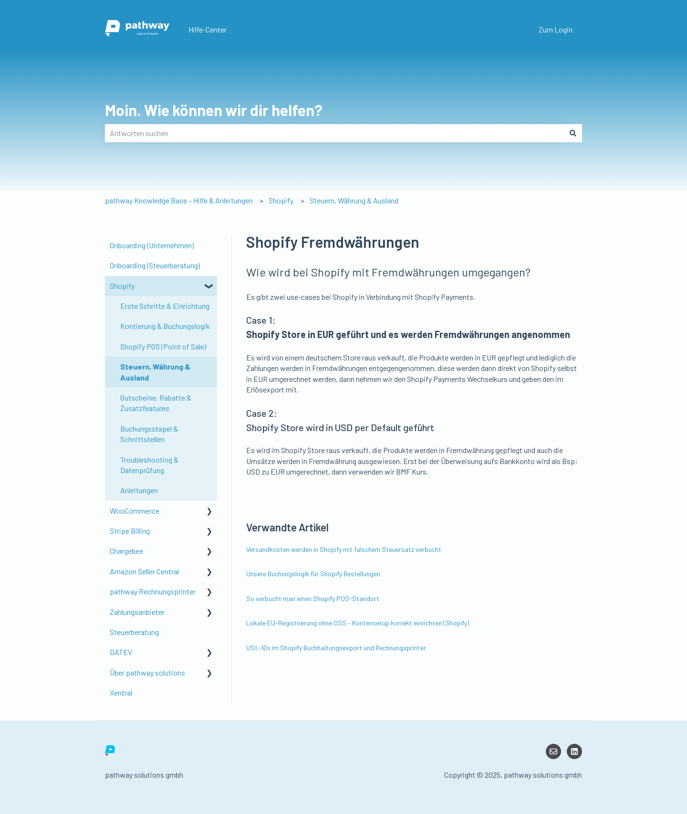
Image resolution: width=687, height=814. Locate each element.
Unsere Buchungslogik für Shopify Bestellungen (313, 574)
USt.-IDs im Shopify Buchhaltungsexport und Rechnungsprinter (336, 648)
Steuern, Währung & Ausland (354, 200)
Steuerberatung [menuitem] (134, 631)
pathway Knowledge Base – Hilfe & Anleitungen (179, 200)
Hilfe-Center (207, 29)
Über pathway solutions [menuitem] (147, 672)
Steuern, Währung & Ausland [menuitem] (155, 371)
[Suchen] (573, 133)
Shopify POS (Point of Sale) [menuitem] (163, 346)
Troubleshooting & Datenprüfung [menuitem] (149, 465)
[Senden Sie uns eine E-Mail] (553, 751)
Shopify (281, 200)
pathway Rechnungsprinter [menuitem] (153, 591)
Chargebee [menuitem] (126, 550)
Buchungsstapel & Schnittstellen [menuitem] (149, 434)
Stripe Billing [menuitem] (130, 530)
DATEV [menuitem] (121, 651)
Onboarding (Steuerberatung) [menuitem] (155, 265)
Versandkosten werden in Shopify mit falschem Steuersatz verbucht (343, 549)
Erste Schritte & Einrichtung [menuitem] (164, 305)
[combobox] (334, 133)
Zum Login (555, 29)
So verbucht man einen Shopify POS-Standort (312, 598)
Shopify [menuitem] (122, 285)
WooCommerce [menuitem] (134, 510)
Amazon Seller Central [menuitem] (144, 571)
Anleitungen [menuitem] (139, 490)
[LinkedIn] (574, 751)
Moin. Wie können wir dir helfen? (214, 110)
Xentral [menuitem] (121, 692)
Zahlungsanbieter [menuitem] (137, 611)
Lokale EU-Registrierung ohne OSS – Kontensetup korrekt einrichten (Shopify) (357, 623)
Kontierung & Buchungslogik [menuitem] (165, 325)
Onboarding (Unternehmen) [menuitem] (152, 245)
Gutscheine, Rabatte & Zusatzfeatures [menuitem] (155, 402)
